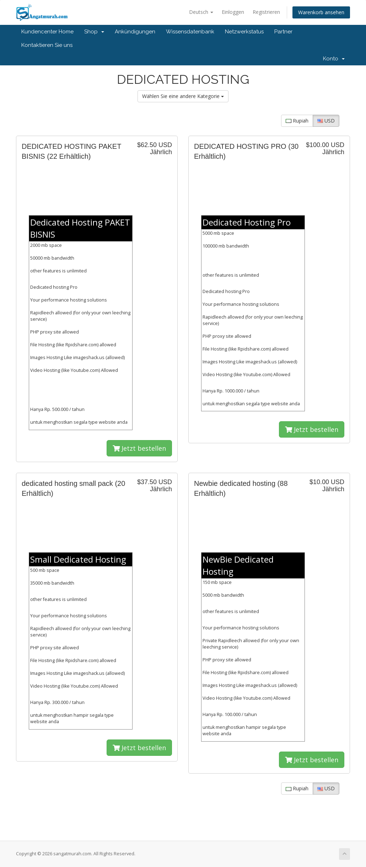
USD (326, 120)
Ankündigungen (135, 31)
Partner (283, 31)
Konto (334, 58)
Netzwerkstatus (244, 31)
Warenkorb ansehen (321, 12)
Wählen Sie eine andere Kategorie (183, 96)
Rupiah (297, 120)
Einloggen (233, 12)
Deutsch (201, 12)
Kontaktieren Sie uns (46, 45)
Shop (94, 31)
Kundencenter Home (47, 31)
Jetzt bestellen (139, 448)
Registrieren (266, 12)
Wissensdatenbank (190, 31)
